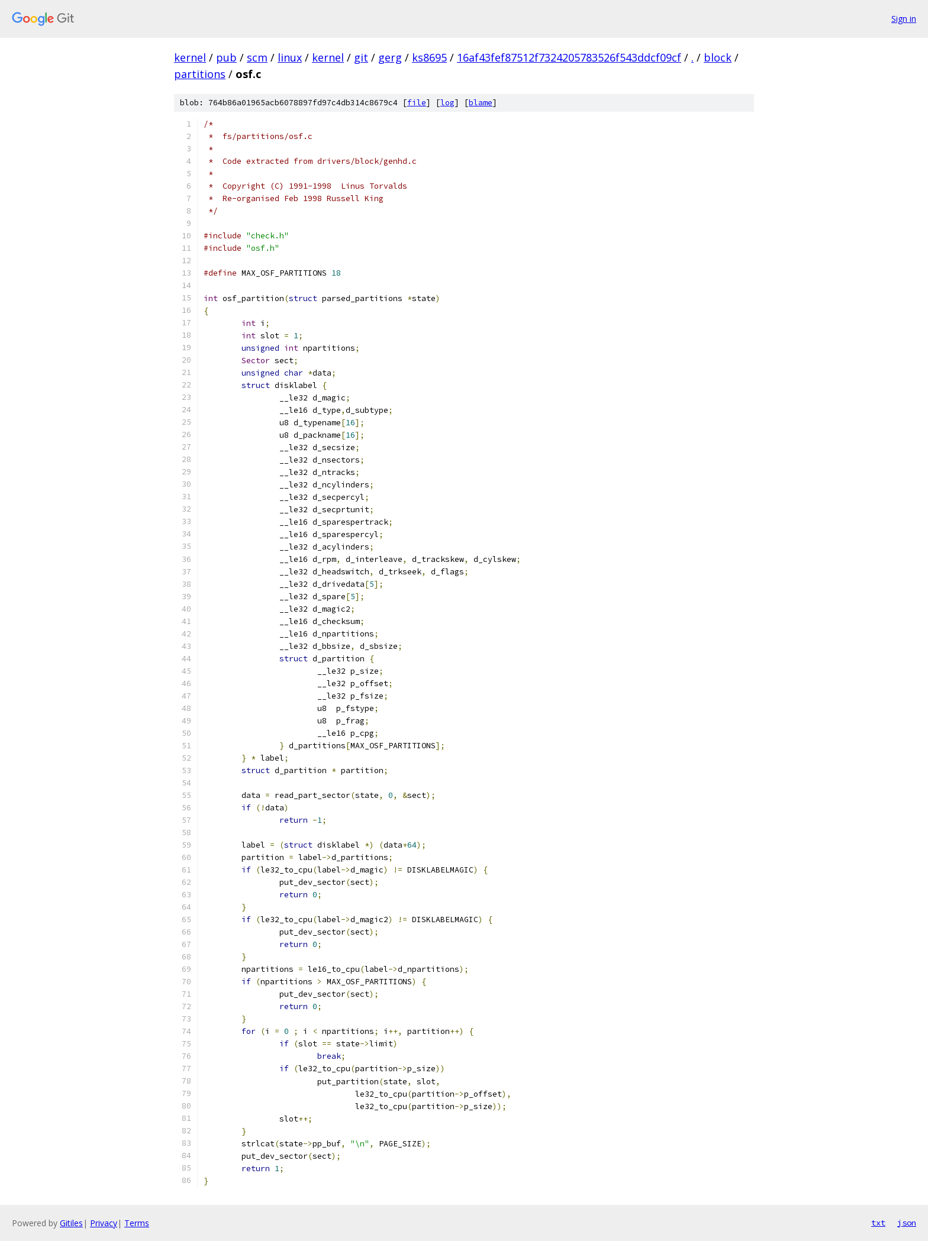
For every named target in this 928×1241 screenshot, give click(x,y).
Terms (136, 1223)
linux (290, 57)
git (361, 57)
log (447, 103)
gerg (390, 57)
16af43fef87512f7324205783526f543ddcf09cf (569, 57)
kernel (190, 57)
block (718, 57)
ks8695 (429, 57)
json (906, 1222)
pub (226, 57)
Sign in (903, 18)
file (416, 103)
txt (878, 1222)
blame (480, 103)
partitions (199, 74)
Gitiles (71, 1223)
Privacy (103, 1223)
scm (257, 57)
